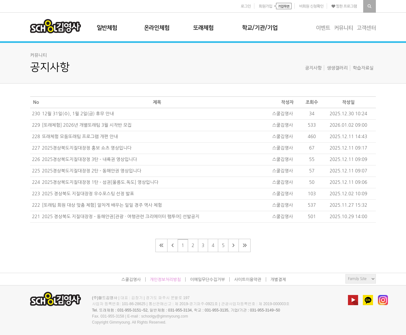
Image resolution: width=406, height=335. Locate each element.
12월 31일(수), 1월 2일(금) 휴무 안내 (78, 113)
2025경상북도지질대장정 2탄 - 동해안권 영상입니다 (91, 171)
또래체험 (203, 28)
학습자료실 (363, 68)
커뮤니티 (343, 28)
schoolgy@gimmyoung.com (164, 316)
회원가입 (265, 6)
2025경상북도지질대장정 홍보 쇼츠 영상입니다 (87, 148)
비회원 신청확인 (311, 6)
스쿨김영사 (55, 26)
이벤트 (323, 28)
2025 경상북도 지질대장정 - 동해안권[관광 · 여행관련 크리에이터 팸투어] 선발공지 (120, 216)
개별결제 (278, 280)
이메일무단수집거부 (207, 280)
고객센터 (366, 28)
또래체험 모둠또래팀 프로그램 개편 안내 (80, 136)
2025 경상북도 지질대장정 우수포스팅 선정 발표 (88, 193)
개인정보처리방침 (165, 280)
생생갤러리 (337, 68)
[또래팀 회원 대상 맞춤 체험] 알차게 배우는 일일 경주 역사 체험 (102, 205)
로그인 (246, 6)
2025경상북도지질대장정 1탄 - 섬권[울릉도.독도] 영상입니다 (100, 182)
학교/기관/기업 (260, 28)
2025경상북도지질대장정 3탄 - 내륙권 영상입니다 (89, 159)
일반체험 (107, 28)
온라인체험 (156, 28)
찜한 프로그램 (344, 6)
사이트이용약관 (247, 280)
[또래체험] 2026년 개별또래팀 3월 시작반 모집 (87, 125)
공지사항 (313, 68)
